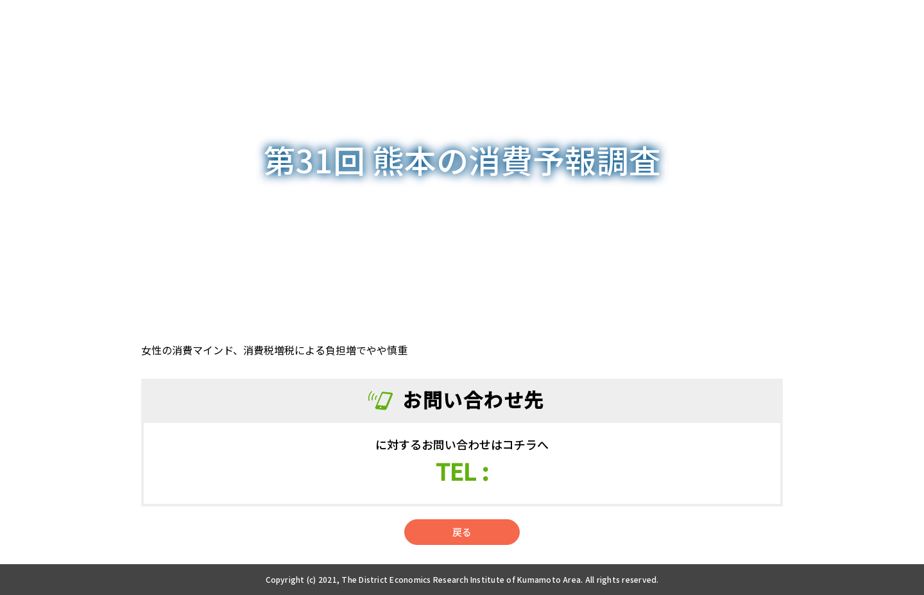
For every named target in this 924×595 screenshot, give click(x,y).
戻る (462, 532)
